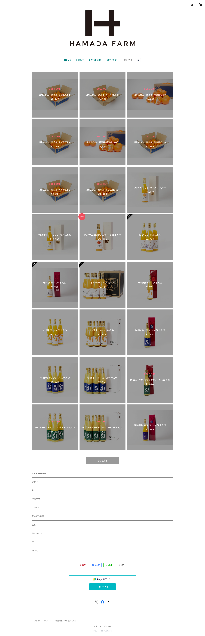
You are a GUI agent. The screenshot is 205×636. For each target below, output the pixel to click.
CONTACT (112, 60)
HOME (67, 60)
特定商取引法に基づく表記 (66, 621)
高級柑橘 (36, 499)
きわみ (35, 482)
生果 (34, 525)
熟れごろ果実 (38, 516)
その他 (35, 550)
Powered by (102, 631)
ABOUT (80, 60)
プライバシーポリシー (42, 621)
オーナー (36, 542)
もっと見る (102, 460)
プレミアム (36, 507)
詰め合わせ (37, 533)
